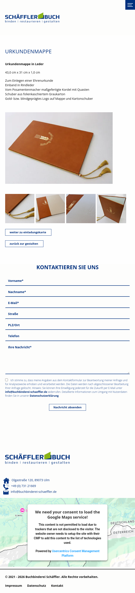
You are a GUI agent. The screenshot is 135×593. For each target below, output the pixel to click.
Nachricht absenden (68, 407)
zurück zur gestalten (24, 244)
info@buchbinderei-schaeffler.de (26, 392)
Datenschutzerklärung (44, 396)
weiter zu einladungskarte (28, 232)
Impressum (13, 586)
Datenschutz (36, 586)
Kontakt (57, 586)
